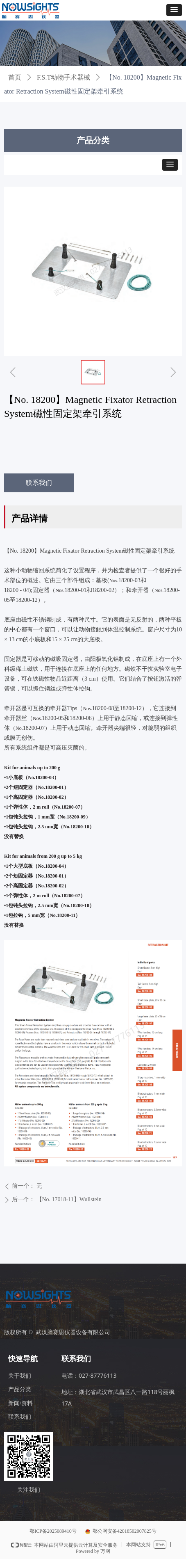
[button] (174, 10)
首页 (14, 77)
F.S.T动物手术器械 (63, 77)
